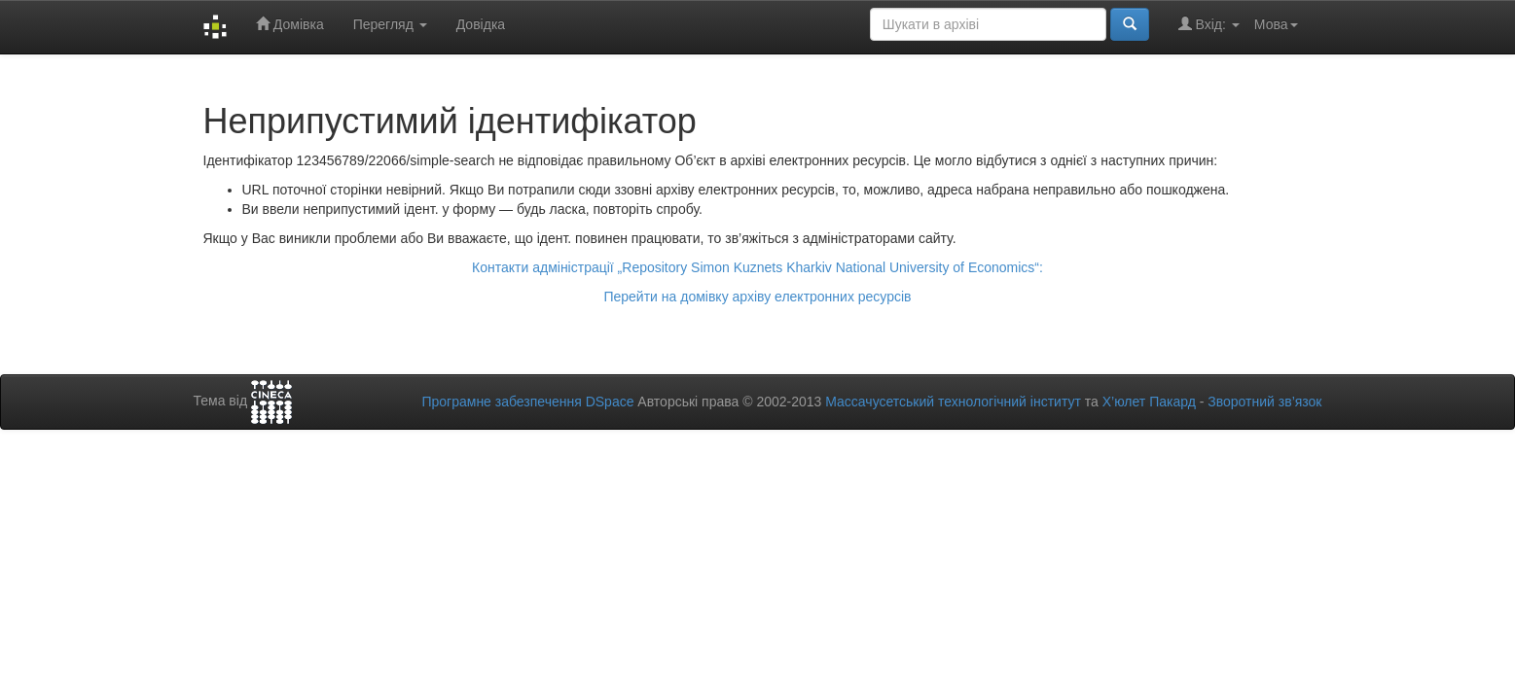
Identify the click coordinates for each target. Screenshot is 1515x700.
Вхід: (1209, 24)
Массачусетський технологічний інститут (953, 401)
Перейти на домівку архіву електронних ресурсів (757, 296)
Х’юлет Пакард (1149, 401)
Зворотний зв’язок (1264, 401)
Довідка (480, 24)
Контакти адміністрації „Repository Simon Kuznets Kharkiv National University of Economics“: (757, 267)
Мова (1276, 24)
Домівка (290, 24)
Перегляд (390, 24)
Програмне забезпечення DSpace (527, 401)
